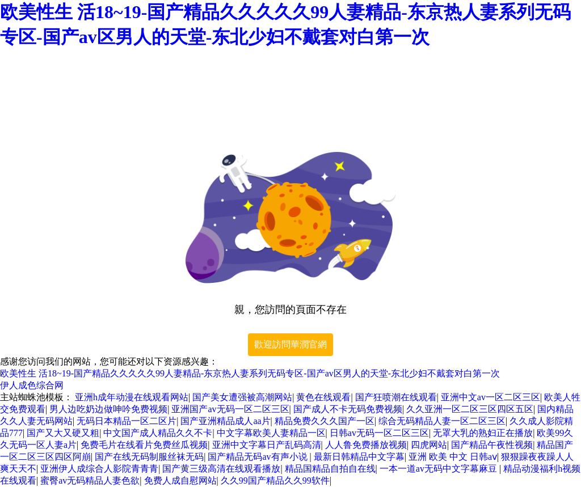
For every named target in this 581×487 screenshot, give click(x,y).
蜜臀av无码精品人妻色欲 (90, 480)
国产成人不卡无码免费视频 (347, 409)
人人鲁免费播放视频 (366, 445)
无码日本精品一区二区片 (126, 421)
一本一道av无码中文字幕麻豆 (439, 468)
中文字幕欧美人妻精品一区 (271, 433)
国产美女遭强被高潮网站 (242, 397)
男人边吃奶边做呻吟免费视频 (108, 409)
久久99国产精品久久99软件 (275, 480)
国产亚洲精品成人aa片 (225, 421)
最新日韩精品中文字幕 (359, 456)
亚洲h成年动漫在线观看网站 (131, 397)
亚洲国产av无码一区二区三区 (230, 409)
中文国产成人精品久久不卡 (157, 433)
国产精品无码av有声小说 (258, 456)
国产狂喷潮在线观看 (396, 397)
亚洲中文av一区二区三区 (490, 397)
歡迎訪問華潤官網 (290, 344)
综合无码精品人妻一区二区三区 (442, 421)
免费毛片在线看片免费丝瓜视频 (144, 445)
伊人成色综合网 (32, 385)
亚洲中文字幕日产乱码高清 (266, 445)
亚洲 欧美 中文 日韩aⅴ (453, 456)
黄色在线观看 (323, 397)
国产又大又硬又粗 (63, 433)
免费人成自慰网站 (180, 480)
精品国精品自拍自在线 (330, 468)
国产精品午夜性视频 (492, 445)
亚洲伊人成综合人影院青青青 (99, 468)
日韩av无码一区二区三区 (379, 433)
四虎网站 (429, 445)
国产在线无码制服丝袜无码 (149, 456)
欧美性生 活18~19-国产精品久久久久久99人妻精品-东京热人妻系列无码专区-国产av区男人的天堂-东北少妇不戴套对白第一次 (250, 373)
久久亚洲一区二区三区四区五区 (469, 409)
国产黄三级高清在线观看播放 (221, 468)
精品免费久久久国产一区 (324, 421)
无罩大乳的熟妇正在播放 (483, 433)
